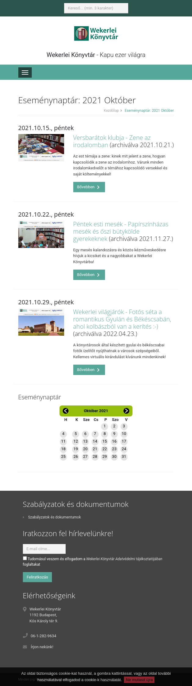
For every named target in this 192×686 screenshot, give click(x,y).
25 (63, 456)
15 (104, 441)
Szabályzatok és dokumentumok (52, 517)
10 (124, 433)
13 (85, 441)
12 (76, 441)
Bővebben (88, 187)
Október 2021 (96, 410)
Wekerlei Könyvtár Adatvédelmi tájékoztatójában (124, 559)
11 (63, 441)
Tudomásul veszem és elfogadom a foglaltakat (92, 561)
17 (124, 441)
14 (95, 441)
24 (124, 449)
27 (85, 456)
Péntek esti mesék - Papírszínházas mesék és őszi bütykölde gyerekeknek (120, 231)
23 (114, 449)
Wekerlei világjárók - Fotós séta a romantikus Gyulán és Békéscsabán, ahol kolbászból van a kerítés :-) (122, 319)
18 (63, 449)
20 (85, 449)
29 (104, 456)
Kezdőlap (111, 110)
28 (95, 456)
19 (76, 449)
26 (76, 456)
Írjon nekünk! (42, 647)
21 (95, 449)
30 (114, 456)
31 (124, 456)
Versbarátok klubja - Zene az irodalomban (112, 141)
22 (104, 449)
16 (114, 441)
